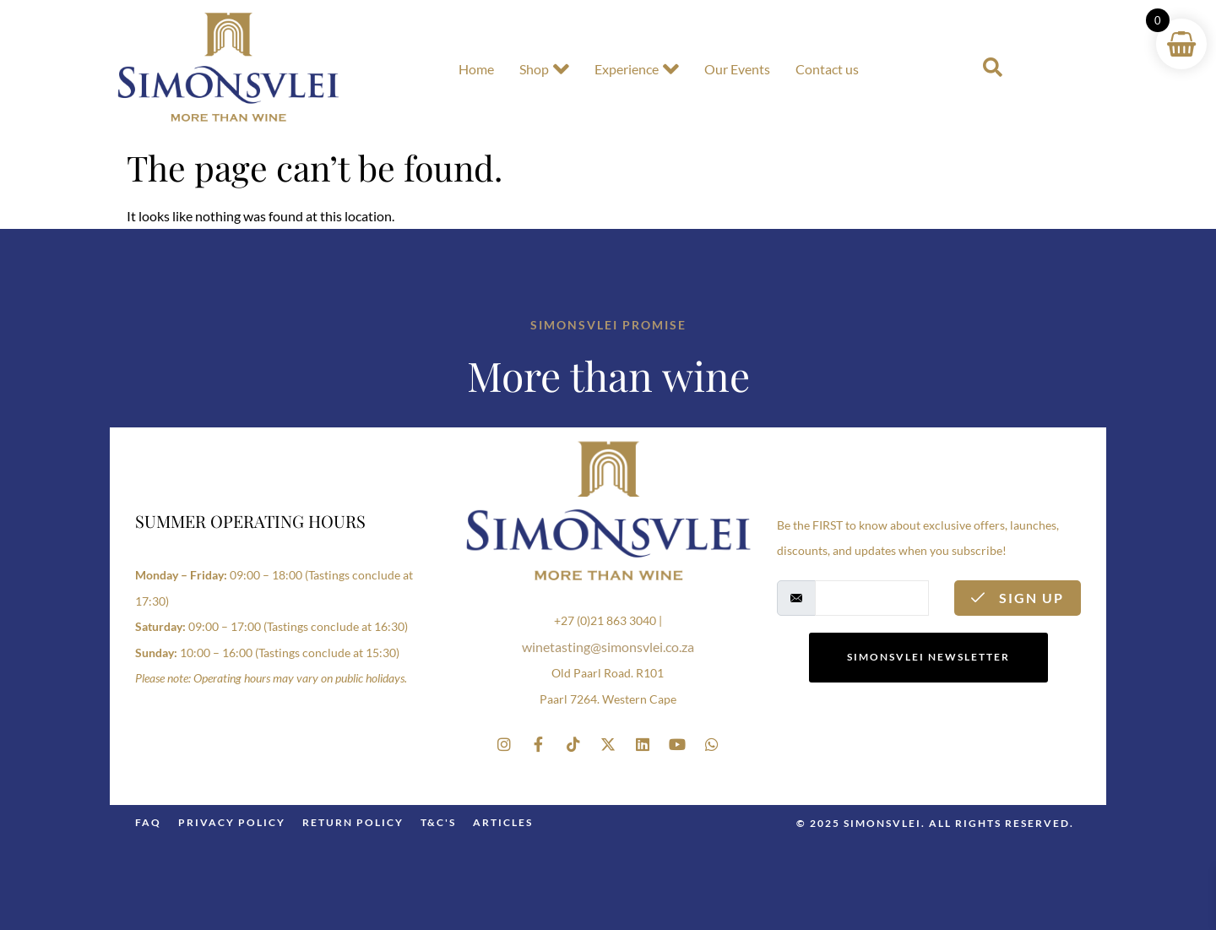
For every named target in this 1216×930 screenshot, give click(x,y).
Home (476, 69)
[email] (872, 598)
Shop (544, 69)
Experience (636, 69)
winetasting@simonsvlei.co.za (608, 647)
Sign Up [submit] (1017, 598)
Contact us (827, 69)
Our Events (737, 69)
